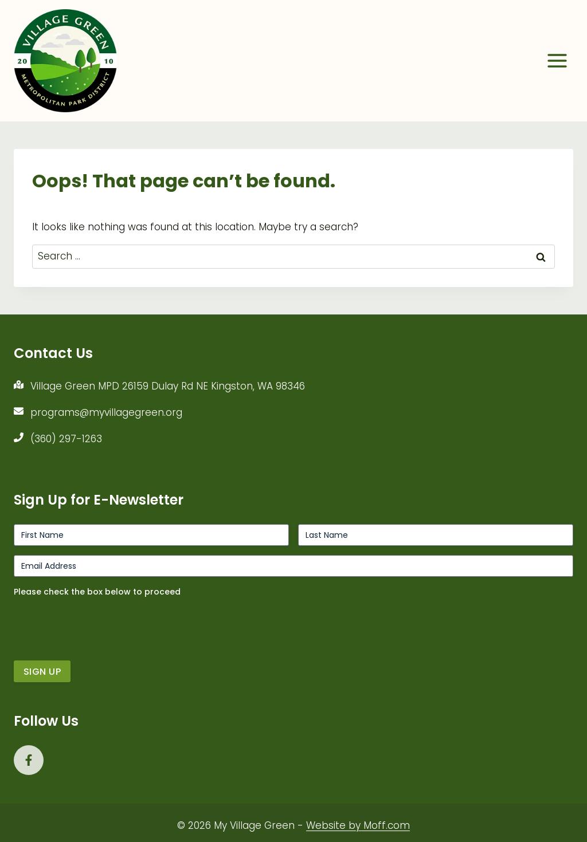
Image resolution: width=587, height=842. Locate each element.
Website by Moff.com (358, 825)
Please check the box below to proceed (97, 591)
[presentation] (101, 624)
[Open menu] (557, 60)
